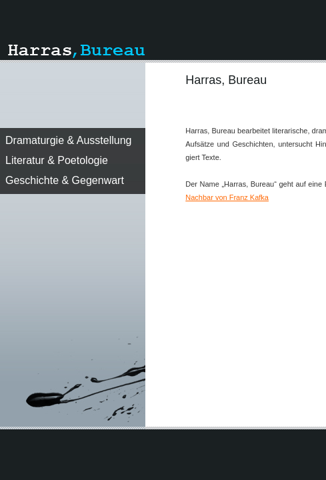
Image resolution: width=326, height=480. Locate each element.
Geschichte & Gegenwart (64, 180)
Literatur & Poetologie (56, 160)
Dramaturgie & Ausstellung (68, 140)
